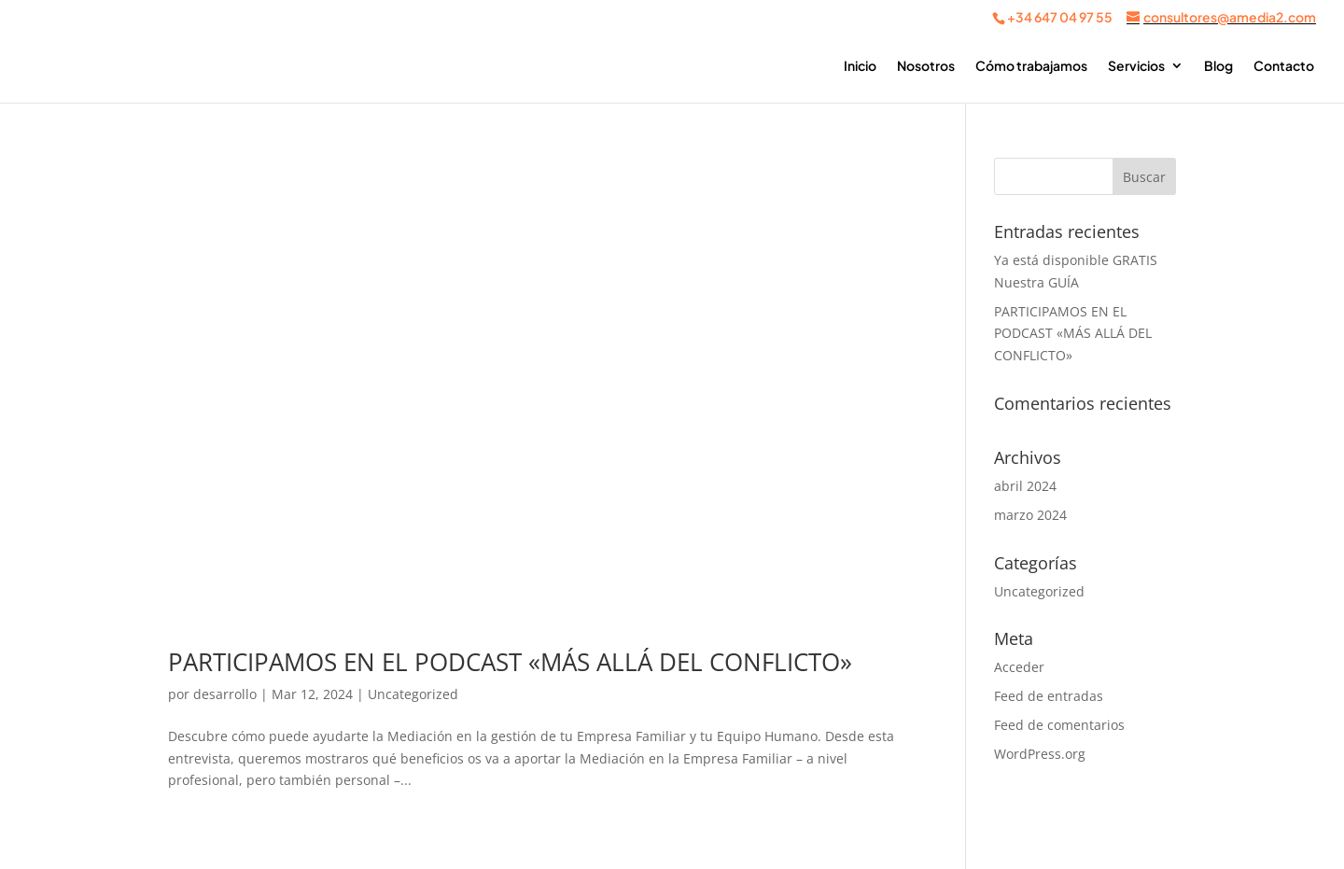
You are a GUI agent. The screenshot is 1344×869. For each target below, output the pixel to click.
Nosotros (926, 66)
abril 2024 (1025, 486)
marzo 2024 (1030, 515)
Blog (1218, 66)
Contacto (1283, 66)
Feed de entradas (1048, 696)
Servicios (1136, 66)
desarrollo (225, 694)
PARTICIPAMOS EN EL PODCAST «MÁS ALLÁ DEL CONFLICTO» (510, 662)
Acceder (1019, 667)
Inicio (860, 66)
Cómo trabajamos (1031, 66)
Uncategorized (413, 694)
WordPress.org (1039, 754)
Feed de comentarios (1059, 725)
